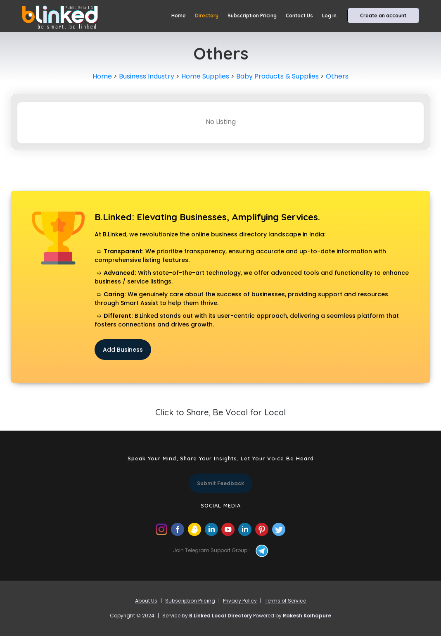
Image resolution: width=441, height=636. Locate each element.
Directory (206, 15)
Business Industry (146, 76)
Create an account (383, 15)
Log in (329, 15)
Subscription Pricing (252, 15)
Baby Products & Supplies (277, 76)
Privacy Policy (240, 600)
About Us (146, 600)
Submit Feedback (220, 483)
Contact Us (299, 15)
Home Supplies (205, 76)
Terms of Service (285, 600)
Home (178, 15)
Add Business (123, 349)
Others (337, 76)
